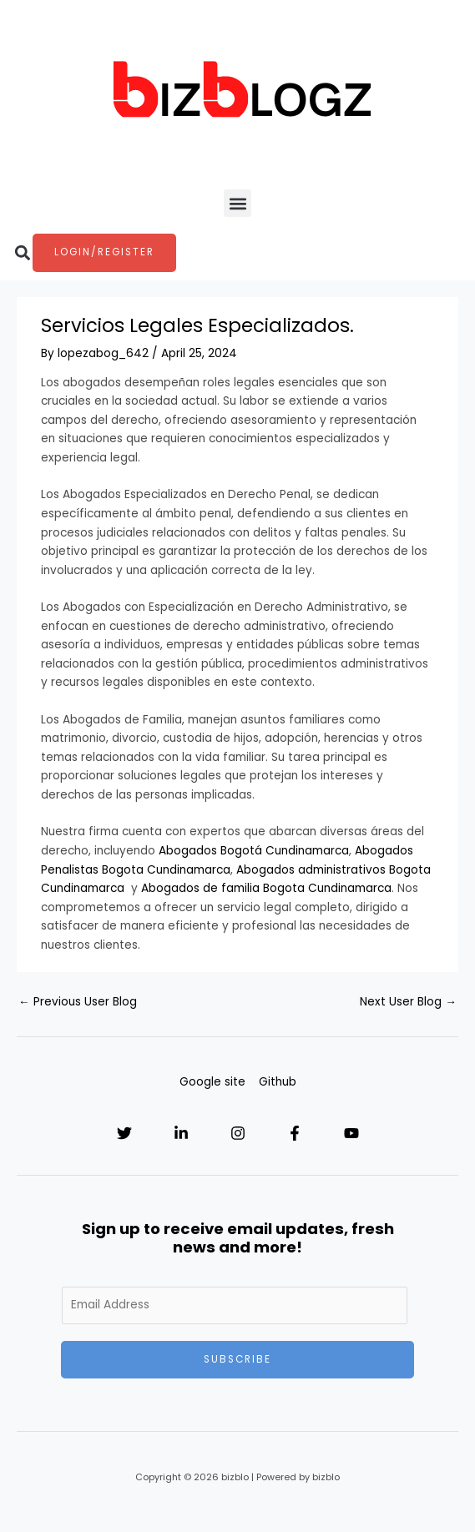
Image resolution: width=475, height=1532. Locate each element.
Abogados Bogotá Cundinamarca (254, 851)
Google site (212, 1082)
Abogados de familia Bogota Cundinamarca (266, 888)
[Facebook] (294, 1133)
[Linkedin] (181, 1133)
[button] (237, 203)
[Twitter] (124, 1133)
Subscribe (237, 1359)
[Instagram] (237, 1133)
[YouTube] (351, 1133)
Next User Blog (408, 1002)
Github (277, 1082)
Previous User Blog (77, 1002)
